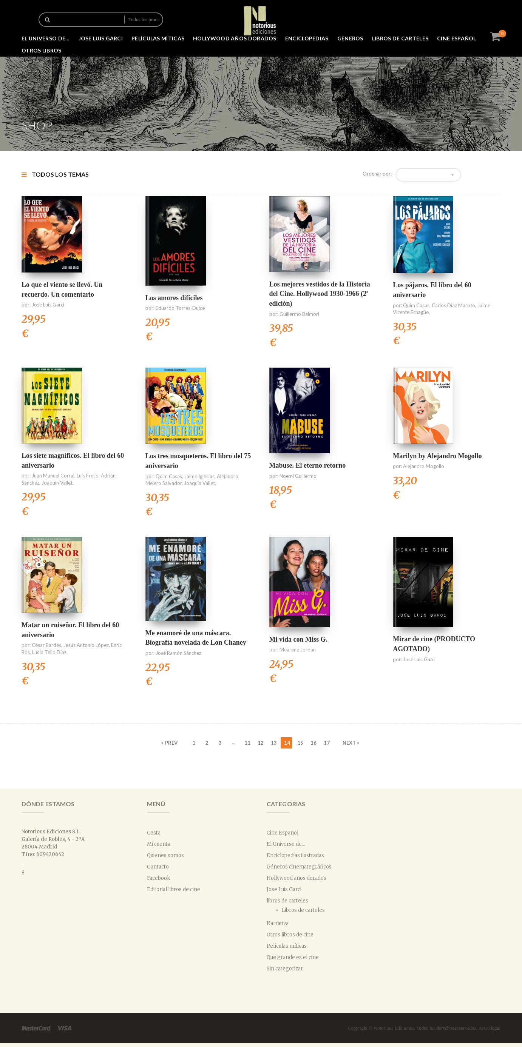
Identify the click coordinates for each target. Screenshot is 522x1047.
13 (274, 743)
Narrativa (278, 923)
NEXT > (351, 743)
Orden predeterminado (426, 174)
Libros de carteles (303, 910)
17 (327, 743)
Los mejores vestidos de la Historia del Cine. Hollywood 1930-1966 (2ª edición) (319, 293)
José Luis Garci (48, 305)
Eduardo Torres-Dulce (180, 308)
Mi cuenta (158, 844)
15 (300, 743)
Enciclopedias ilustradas (295, 855)
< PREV (169, 743)
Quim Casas (416, 305)
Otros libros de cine (290, 935)
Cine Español (456, 38)
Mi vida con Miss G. (298, 639)
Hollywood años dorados (234, 38)
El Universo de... (286, 844)
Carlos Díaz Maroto (453, 305)
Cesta (154, 833)
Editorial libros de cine (173, 889)
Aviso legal (489, 1028)
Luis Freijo (88, 476)
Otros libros (42, 50)
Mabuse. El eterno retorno (307, 465)
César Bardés (46, 645)
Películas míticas (157, 38)
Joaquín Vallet (57, 483)
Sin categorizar (285, 968)
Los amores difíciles (174, 298)
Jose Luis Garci (101, 38)
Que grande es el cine (293, 957)
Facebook (158, 878)
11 (247, 743)
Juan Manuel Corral (53, 476)
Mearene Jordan (298, 650)
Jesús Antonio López (86, 645)
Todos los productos (143, 19)
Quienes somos (165, 855)
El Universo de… (46, 38)
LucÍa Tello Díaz (49, 652)
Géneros (350, 38)
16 (313, 743)
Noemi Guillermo (298, 476)
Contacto (158, 867)
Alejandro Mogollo (423, 466)
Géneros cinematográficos (299, 867)
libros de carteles (400, 38)
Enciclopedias (307, 38)
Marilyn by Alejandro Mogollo (437, 456)
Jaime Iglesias (199, 476)
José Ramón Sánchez (178, 653)
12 (261, 743)
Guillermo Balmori (299, 314)
